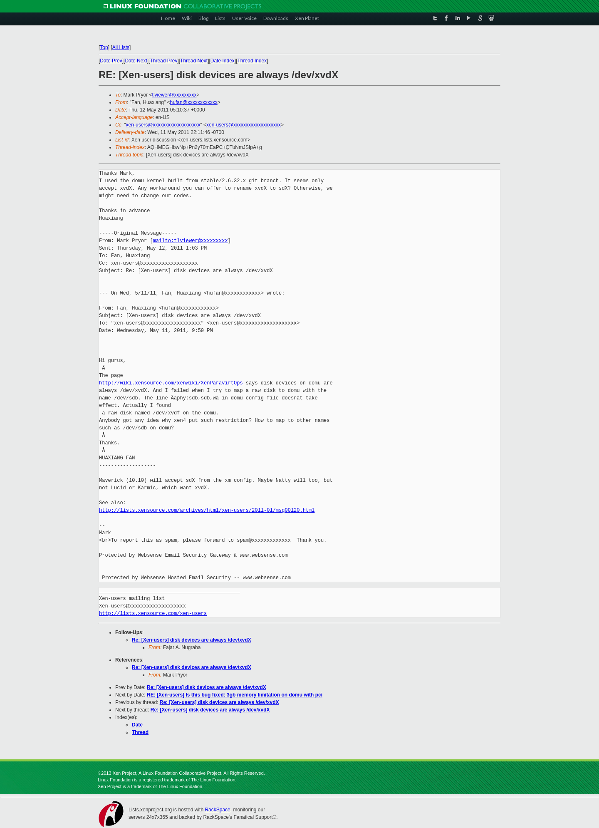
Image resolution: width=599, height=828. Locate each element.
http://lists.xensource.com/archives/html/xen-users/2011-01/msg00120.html (206, 510)
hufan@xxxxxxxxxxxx (194, 102)
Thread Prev (163, 61)
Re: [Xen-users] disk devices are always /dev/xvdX (191, 640)
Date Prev (111, 61)
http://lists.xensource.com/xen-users (153, 613)
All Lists (120, 47)
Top (104, 47)
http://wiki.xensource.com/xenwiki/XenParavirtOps (171, 383)
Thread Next (194, 61)
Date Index (222, 61)
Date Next (136, 61)
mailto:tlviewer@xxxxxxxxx (190, 240)
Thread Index (252, 61)
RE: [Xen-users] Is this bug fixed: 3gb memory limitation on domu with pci (234, 695)
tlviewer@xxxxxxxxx (174, 95)
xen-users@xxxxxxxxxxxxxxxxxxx (163, 125)
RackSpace (217, 810)
